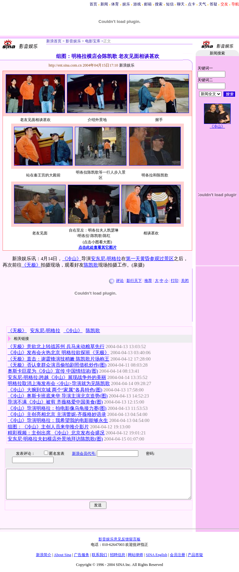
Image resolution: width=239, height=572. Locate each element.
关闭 (185, 280)
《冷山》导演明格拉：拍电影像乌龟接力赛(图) (57, 408)
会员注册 (177, 555)
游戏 (137, 4)
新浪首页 (54, 41)
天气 (202, 4)
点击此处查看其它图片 (97, 247)
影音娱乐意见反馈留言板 (119, 539)
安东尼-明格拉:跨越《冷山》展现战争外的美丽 (57, 377)
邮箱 (148, 4)
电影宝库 (92, 41)
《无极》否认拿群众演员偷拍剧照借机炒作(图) (57, 365)
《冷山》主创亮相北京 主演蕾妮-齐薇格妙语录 (57, 414)
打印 (174, 280)
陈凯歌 (91, 265)
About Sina (62, 555)
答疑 (213, 4)
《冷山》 (71, 258)
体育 (115, 4)
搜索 (159, 4)
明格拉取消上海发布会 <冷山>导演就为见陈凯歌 (59, 383)
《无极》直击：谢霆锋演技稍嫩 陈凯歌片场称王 (58, 358)
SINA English (156, 555)
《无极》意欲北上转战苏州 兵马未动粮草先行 (56, 346)
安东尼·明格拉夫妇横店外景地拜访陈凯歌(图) (55, 438)
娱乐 (126, 4)
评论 (120, 280)
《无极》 (31, 265)
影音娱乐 (73, 41)
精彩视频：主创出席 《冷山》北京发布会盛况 (56, 432)
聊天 (181, 4)
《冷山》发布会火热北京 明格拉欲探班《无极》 (58, 352)
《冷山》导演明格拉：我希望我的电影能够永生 (58, 420)
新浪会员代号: (79, 453)
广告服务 (81, 555)
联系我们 (99, 555)
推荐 (148, 280)
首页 (93, 4)
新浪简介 (43, 555)
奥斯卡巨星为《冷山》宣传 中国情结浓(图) (53, 371)
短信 (170, 4)
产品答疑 (195, 555)
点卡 (191, 4)
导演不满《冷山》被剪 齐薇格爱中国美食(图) (55, 401)
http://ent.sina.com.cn (66, 65)
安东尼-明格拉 (106, 258)
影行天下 (134, 280)
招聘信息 (117, 555)
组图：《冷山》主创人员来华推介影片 (48, 426)
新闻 (104, 4)
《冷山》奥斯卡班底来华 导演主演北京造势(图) (58, 395)
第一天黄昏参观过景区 (150, 258)
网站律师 (135, 555)
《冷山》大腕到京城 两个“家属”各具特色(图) (55, 389)
